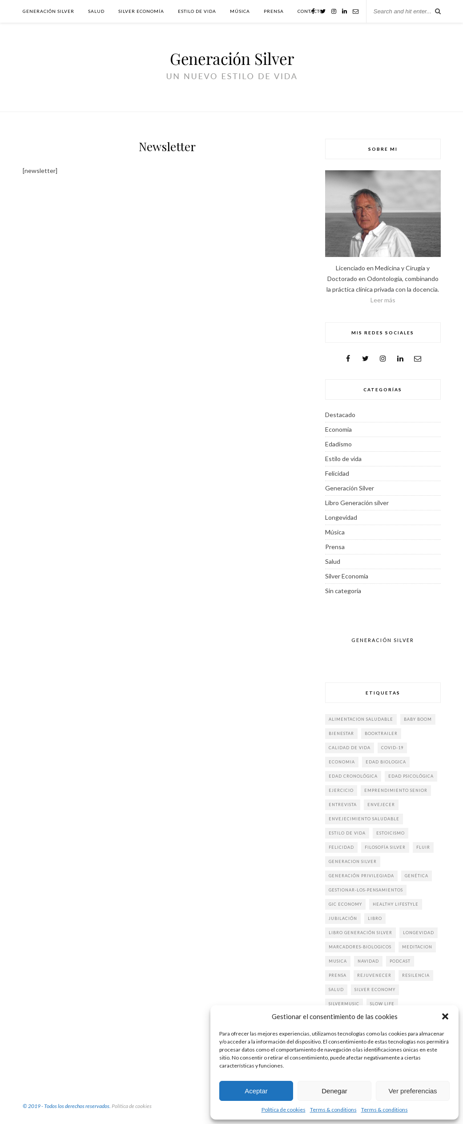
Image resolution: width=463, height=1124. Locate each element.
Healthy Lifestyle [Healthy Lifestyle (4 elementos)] (396, 904)
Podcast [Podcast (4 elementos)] (400, 961)
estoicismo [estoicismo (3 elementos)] (390, 833)
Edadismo (338, 444)
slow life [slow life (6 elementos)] (382, 1003)
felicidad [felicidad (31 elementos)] (341, 847)
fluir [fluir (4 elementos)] (423, 847)
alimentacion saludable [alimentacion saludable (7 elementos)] (361, 719)
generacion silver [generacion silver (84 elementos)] (353, 861)
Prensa (274, 11)
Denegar (334, 1091)
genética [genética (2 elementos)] (416, 875)
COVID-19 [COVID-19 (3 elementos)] (392, 747)
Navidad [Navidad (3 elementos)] (368, 961)
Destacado (340, 414)
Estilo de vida (197, 11)
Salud (96, 11)
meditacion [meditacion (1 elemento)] (417, 946)
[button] (445, 1016)
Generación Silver (48, 11)
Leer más (382, 300)
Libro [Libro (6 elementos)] (375, 918)
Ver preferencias (412, 1091)
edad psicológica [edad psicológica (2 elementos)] (411, 776)
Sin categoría (343, 590)
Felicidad (337, 473)
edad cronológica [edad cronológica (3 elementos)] (353, 776)
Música (240, 11)
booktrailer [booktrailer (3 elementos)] (381, 733)
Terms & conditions (333, 1109)
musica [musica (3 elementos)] (338, 961)
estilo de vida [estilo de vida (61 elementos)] (347, 833)
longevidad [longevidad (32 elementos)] (418, 932)
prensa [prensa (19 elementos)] (337, 975)
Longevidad (341, 517)
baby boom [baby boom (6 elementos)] (418, 719)
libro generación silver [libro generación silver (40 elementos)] (360, 932)
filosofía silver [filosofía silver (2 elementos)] (385, 847)
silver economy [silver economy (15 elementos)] (374, 989)
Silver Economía (141, 11)
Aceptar (256, 1091)
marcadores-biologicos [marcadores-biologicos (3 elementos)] (360, 946)
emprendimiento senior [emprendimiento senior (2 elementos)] (395, 790)
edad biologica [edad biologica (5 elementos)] (386, 761)
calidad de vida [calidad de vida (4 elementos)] (349, 747)
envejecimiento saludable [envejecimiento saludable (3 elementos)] (364, 818)
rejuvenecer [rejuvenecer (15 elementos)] (374, 975)
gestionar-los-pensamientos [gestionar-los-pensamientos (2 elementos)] (366, 889)
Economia (338, 429)
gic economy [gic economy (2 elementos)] (345, 904)
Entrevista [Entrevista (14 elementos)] (343, 804)
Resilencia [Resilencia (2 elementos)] (416, 975)
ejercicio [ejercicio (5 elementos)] (341, 790)
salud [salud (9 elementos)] (336, 989)
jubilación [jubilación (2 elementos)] (343, 918)
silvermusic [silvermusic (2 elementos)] (344, 1003)
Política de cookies (284, 1109)
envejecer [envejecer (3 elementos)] (381, 804)
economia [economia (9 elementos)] (342, 761)
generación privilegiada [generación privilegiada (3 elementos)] (361, 875)
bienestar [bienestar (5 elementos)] (341, 733)
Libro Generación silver (357, 502)
